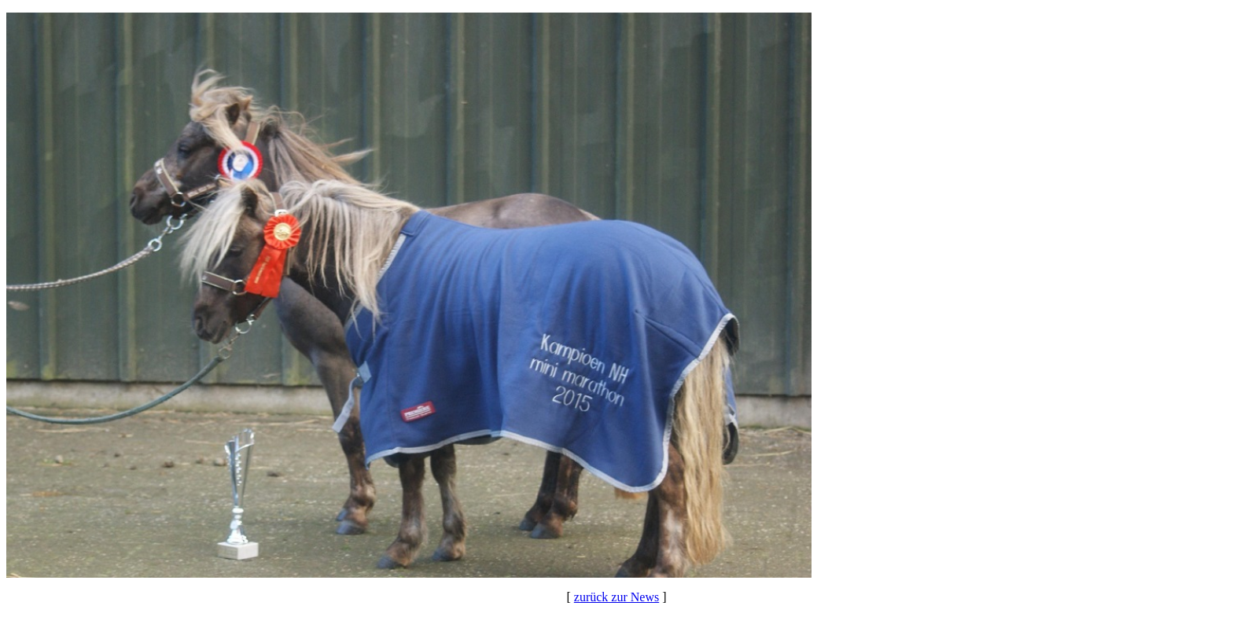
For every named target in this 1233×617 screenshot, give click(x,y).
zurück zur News (616, 597)
